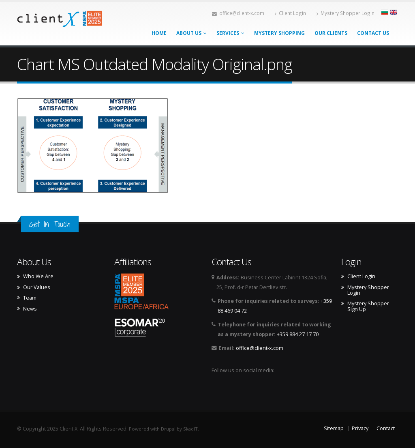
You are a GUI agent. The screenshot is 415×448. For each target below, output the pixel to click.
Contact (385, 428)
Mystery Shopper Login (345, 13)
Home (159, 33)
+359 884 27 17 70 (298, 334)
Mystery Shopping (279, 33)
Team (29, 298)
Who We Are (38, 276)
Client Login (290, 13)
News (30, 309)
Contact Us (373, 33)
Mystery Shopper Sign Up (368, 306)
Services (230, 33)
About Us (191, 33)
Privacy (360, 428)
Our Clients (330, 33)
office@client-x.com (238, 13)
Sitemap (334, 428)
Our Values (36, 287)
